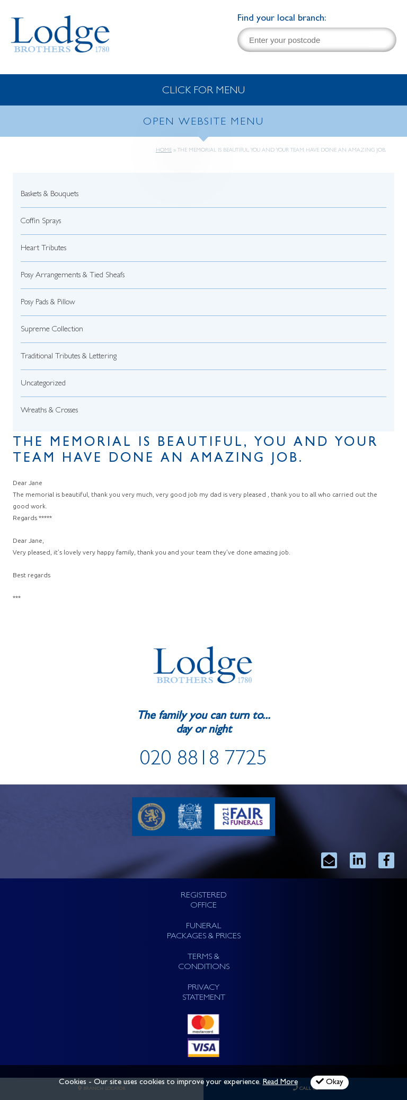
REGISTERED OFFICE (204, 901)
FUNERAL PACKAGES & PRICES (204, 931)
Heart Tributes (43, 249)
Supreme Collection (52, 330)
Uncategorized (43, 384)
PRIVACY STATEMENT (203, 993)
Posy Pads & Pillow (48, 303)
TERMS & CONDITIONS (203, 962)
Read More (280, 1083)
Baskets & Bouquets (49, 195)
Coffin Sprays (41, 222)
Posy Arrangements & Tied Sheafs (73, 276)
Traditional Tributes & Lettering (69, 357)
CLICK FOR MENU (203, 91)
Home (164, 150)
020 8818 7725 (203, 760)
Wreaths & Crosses (49, 411)
